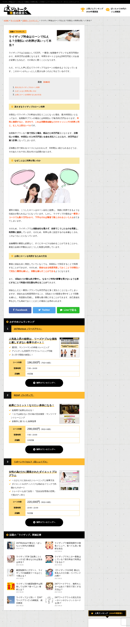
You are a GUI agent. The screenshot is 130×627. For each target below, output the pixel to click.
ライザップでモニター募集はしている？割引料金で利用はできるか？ (68, 560)
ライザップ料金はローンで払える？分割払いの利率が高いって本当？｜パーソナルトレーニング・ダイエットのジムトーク (41, 2)
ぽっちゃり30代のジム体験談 (118, 10)
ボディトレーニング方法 (102, 265)
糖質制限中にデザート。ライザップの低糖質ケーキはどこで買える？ (29, 575)
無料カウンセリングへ (45, 383)
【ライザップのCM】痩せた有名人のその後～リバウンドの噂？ (68, 575)
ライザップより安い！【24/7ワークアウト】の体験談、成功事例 (29, 603)
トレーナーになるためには (103, 288)
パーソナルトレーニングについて (106, 259)
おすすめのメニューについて (104, 242)
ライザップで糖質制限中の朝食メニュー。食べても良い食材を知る (68, 546)
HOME (6, 21)
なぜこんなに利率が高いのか (28, 91)
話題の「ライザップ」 (30, 21)
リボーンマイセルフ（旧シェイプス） (34, 462)
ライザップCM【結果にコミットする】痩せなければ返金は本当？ (29, 560)
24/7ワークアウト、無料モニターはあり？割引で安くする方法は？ (68, 589)
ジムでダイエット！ (101, 248)
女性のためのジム (99, 277)
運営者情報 (8, 623)
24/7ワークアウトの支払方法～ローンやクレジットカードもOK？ (68, 603)
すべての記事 (15, 21)
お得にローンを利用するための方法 (31, 95)
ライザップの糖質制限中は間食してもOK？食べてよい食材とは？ (29, 589)
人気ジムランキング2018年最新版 (94, 10)
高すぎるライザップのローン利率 (30, 88)
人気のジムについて (101, 271)
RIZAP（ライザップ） (26, 395)
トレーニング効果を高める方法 (105, 254)
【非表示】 (46, 82)
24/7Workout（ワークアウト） (31, 329)
